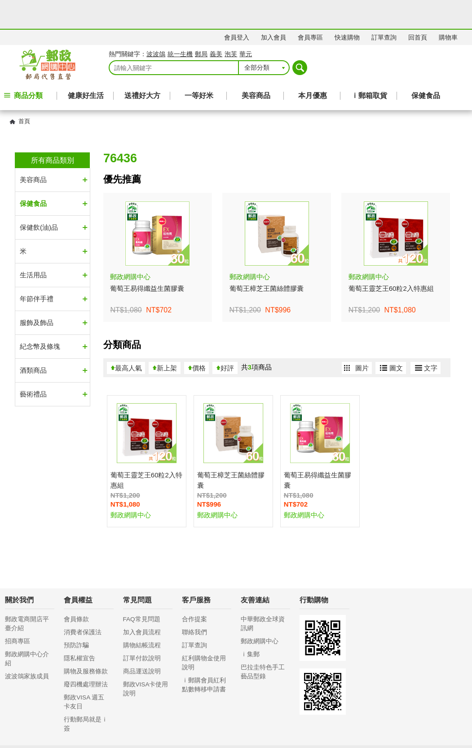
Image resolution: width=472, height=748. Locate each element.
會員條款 (76, 590)
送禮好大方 (142, 67)
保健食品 (425, 67)
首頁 (24, 92)
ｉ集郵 (250, 625)
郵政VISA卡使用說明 (145, 660)
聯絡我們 (194, 603)
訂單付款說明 (142, 629)
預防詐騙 (76, 616)
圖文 (396, 339)
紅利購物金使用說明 (204, 634)
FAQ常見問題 (141, 590)
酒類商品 (33, 341)
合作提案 (194, 590)
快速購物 (347, 8)
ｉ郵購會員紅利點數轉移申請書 (204, 656)
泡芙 (231, 25)
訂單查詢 (384, 8)
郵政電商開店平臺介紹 (27, 595)
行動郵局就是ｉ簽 (86, 695)
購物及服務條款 (86, 642)
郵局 (201, 25)
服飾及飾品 (36, 294)
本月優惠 (312, 67)
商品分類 (28, 67)
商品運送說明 (142, 642)
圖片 (362, 339)
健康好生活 (86, 67)
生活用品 (33, 246)
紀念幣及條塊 (40, 317)
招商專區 (17, 612)
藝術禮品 (33, 365)
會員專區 (310, 8)
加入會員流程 (142, 603)
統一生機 (180, 25)
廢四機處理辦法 (86, 655)
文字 (430, 339)
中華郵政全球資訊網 (263, 595)
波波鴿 (155, 25)
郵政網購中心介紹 (27, 630)
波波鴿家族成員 (27, 647)
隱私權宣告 (79, 629)
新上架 (167, 339)
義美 (216, 25)
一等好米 (199, 67)
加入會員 (273, 8)
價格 (199, 339)
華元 (245, 25)
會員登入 (236, 8)
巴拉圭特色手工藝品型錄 (263, 643)
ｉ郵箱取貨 (369, 67)
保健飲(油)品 (39, 198)
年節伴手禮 (36, 270)
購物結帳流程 (142, 616)
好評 (227, 339)
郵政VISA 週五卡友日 (84, 673)
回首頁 (417, 8)
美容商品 (256, 67)
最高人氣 (128, 339)
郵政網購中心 (259, 612)
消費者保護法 (82, 603)
